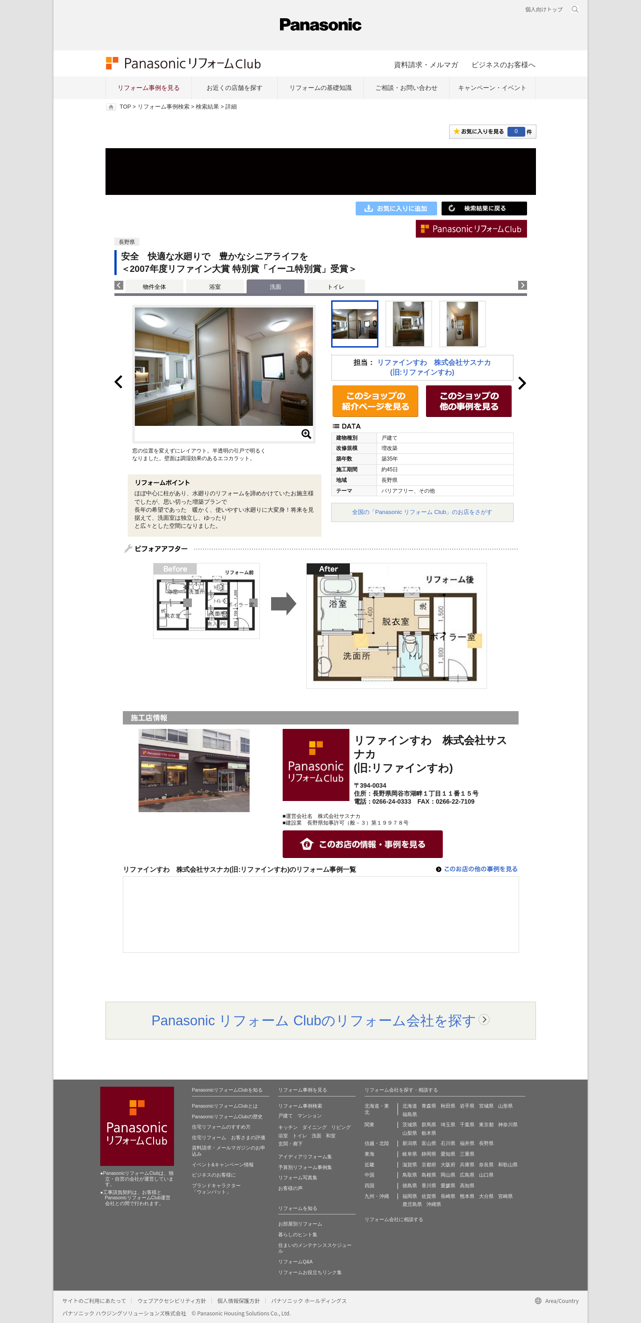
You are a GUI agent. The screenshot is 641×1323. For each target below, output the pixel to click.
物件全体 (154, 286)
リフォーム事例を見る (149, 87)
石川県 (448, 1143)
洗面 (316, 1135)
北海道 (409, 1106)
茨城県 (409, 1124)
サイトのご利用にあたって (94, 1300)
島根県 (429, 1174)
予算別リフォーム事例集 (305, 1167)
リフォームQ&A (295, 1261)
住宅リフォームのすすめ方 (221, 1126)
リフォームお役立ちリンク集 (310, 1272)
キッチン (288, 1127)
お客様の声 (290, 1188)
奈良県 (486, 1164)
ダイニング (314, 1127)
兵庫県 (467, 1164)
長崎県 (448, 1196)
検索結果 (207, 107)
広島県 (467, 1174)
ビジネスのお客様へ (503, 65)
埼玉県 (448, 1124)
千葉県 (467, 1124)
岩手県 (467, 1106)
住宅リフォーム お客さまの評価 (228, 1137)
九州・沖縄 (377, 1196)
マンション (309, 1115)
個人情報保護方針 (238, 1300)
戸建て (285, 1115)
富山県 (429, 1143)
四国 (369, 1185)
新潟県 (409, 1143)
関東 (369, 1124)
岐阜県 (409, 1154)
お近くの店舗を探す (235, 87)
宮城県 (486, 1106)
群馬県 (429, 1124)
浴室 (215, 286)
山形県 (505, 1106)
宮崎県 (505, 1196)
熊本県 (467, 1196)
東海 (369, 1154)
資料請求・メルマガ (426, 65)
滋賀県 (409, 1164)
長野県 (486, 1143)
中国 (369, 1174)
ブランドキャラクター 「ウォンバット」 (216, 1188)
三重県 (467, 1154)
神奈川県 (508, 1124)
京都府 (429, 1164)
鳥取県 (409, 1174)
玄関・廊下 (290, 1143)
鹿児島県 (412, 1204)
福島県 (409, 1114)
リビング (341, 1127)
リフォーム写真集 (297, 1177)
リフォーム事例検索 (164, 107)
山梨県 (409, 1133)
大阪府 (448, 1164)
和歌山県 (508, 1164)
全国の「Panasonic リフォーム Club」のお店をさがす (422, 512)
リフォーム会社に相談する (394, 1219)
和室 (331, 1135)
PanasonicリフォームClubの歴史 (227, 1116)
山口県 (486, 1174)
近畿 (369, 1164)
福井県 (467, 1143)
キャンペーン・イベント (492, 87)
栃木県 (429, 1133)
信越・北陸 (377, 1143)
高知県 (467, 1185)
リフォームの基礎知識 (320, 87)
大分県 (486, 1196)
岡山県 (448, 1174)
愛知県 (448, 1154)
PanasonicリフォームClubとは (225, 1106)
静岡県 (429, 1154)
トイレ (336, 286)
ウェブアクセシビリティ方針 (171, 1300)
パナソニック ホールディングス (309, 1300)
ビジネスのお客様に (214, 1174)
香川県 (429, 1185)
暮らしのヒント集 (297, 1234)
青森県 (429, 1106)
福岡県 (409, 1196)
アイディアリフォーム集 (305, 1156)
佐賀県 (429, 1196)
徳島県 (409, 1185)
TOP (125, 107)
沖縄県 (433, 1204)
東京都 (486, 1124)
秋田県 (448, 1106)
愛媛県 (448, 1185)
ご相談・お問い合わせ (406, 87)
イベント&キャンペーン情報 (223, 1164)
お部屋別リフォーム (300, 1223)
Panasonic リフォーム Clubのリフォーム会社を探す (313, 1020)
